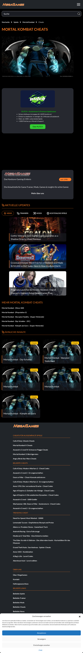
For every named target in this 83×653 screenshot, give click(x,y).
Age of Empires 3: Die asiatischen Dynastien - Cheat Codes (36, 495)
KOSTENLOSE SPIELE (57, 213)
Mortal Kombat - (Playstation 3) (14, 312)
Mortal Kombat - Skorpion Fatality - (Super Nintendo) (23, 317)
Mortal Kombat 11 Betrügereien (25, 454)
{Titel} (40, 650)
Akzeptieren (41, 633)
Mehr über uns (37, 193)
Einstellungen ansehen (41, 645)
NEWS (8, 213)
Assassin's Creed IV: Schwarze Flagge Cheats (30, 450)
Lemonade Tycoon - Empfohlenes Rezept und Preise (33, 522)
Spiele (16, 22)
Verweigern (41, 639)
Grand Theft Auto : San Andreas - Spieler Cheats (32, 547)
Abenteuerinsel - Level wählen (25, 561)
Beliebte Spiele (19, 594)
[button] (80, 616)
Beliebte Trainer (19, 598)
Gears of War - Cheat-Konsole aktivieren (29, 477)
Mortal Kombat (28, 22)
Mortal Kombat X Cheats (22, 445)
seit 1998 (63, 179)
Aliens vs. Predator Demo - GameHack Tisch (30, 527)
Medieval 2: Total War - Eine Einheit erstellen (30, 536)
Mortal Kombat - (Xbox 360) (13, 308)
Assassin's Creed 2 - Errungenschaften (28, 473)
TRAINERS (22, 213)
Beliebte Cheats (19, 607)
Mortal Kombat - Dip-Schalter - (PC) (16, 321)
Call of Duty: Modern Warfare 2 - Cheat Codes (31, 468)
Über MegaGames (20, 575)
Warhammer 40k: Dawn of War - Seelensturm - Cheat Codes (36, 504)
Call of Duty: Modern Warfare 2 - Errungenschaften (33, 482)
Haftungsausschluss (20, 584)
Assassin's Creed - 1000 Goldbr (25, 499)
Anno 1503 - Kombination (23, 552)
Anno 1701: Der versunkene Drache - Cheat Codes (33, 486)
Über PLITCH (38, 127)
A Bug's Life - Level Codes (23, 556)
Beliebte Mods (18, 602)
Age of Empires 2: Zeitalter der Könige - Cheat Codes (33, 491)
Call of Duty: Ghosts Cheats (23, 441)
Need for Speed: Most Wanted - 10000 (28, 518)
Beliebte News (18, 611)
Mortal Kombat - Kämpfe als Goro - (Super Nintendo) (23, 326)
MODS (37, 213)
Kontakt (16, 579)
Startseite (6, 22)
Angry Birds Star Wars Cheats (24, 459)
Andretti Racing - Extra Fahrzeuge (26, 531)
